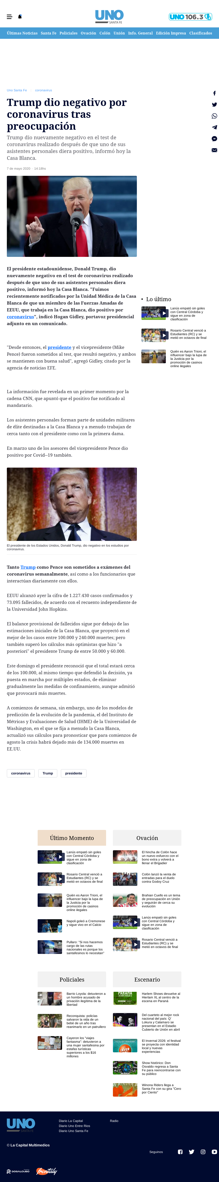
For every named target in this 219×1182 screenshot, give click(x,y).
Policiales (69, 33)
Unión (119, 33)
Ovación (88, 33)
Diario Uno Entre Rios (74, 1126)
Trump (28, 567)
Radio (114, 1121)
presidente (59, 347)
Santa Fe (48, 33)
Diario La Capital (71, 1121)
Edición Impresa (171, 33)
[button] (9, 17)
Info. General (140, 33)
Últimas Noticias (22, 33)
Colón (104, 33)
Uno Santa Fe (17, 90)
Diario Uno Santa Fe (73, 1131)
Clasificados (200, 33)
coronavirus (43, 90)
